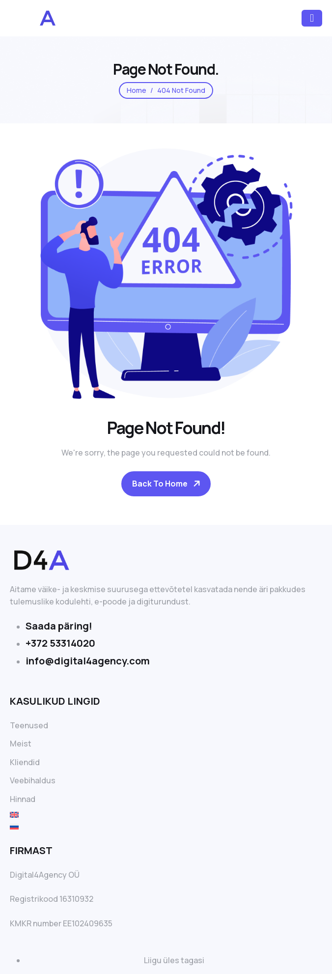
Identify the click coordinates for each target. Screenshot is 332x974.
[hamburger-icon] (312, 18)
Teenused (29, 725)
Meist (20, 743)
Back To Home (160, 483)
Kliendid (25, 762)
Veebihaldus (32, 780)
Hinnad (22, 799)
